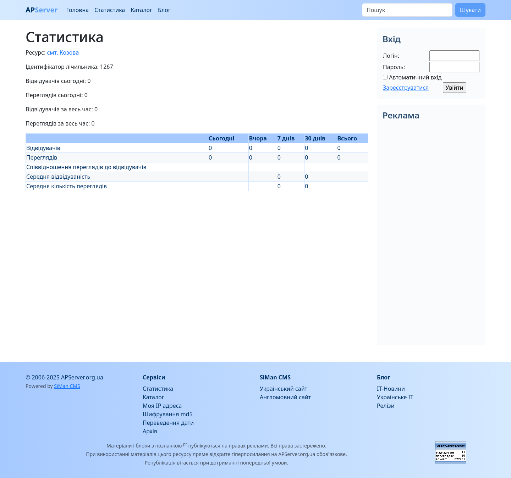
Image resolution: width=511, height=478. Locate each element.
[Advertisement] (197, 240)
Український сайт (283, 389)
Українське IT (395, 397)
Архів (150, 431)
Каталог (141, 10)
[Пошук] (407, 10)
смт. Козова (63, 52)
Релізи (386, 406)
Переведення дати (168, 423)
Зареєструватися (406, 87)
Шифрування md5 (168, 414)
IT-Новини (391, 389)
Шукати (470, 10)
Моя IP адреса (162, 406)
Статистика (109, 10)
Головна (77, 10)
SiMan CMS (67, 386)
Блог (164, 10)
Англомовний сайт (285, 397)
